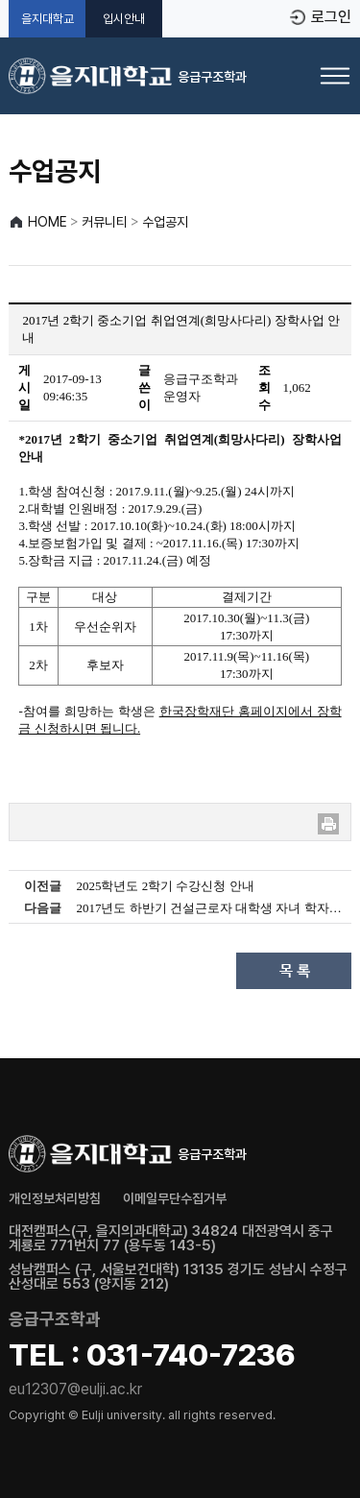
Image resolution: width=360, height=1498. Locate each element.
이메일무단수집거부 (175, 1198)
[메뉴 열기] (335, 76)
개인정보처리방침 (55, 1198)
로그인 (331, 17)
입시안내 (124, 18)
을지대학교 (47, 18)
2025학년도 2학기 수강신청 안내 (164, 886)
